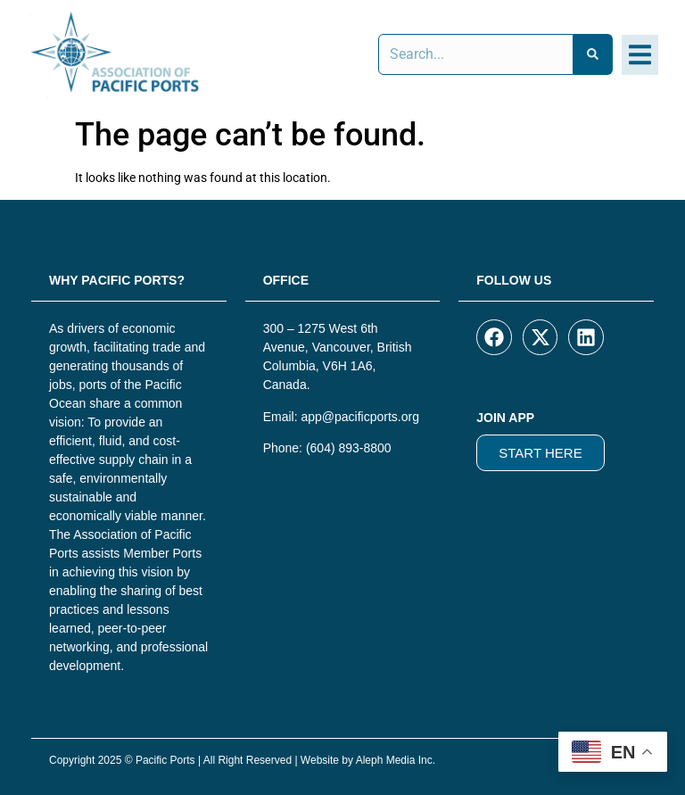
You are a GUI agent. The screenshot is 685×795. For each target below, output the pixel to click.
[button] (640, 55)
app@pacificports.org (360, 417)
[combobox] (476, 54)
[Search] (593, 54)
